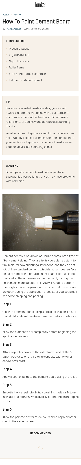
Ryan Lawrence (13, 29)
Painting (17, 15)
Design (5, 15)
